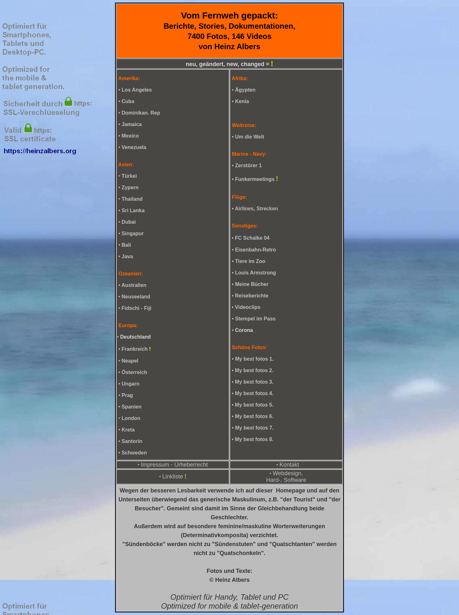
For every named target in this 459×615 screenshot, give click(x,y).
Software (295, 480)
